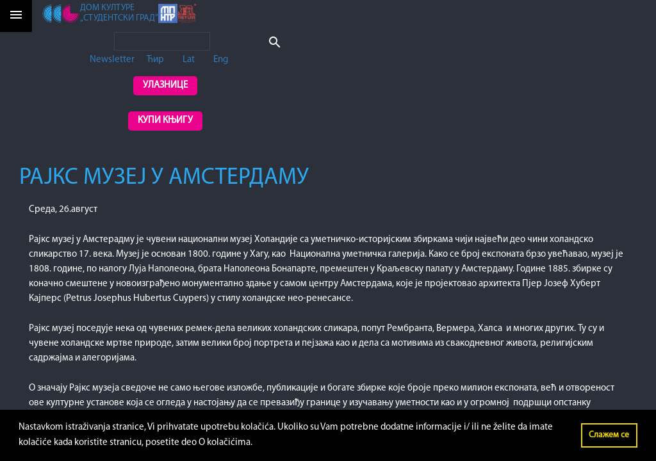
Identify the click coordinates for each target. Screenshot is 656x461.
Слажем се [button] (609, 435)
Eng (220, 60)
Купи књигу (165, 120)
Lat (189, 60)
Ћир (155, 60)
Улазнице (165, 85)
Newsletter (112, 60)
